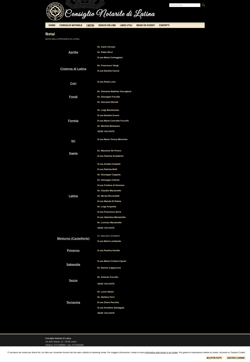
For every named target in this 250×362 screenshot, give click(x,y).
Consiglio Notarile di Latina (109, 14)
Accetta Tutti (214, 358)
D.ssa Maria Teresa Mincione (112, 139)
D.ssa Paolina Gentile (108, 250)
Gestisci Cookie (236, 358)
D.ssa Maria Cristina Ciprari (111, 261)
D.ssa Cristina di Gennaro (110, 185)
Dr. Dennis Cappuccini (109, 268)
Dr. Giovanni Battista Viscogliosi (114, 91)
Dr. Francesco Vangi (107, 65)
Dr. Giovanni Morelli (107, 102)
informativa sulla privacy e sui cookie (161, 352)
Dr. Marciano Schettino (108, 236)
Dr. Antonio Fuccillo (107, 277)
